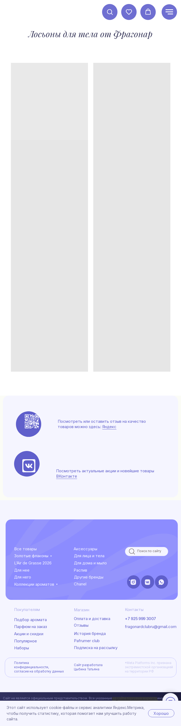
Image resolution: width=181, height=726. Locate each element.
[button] (110, 12)
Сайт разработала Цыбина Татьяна (88, 667)
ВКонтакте (66, 476)
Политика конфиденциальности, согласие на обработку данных (39, 667)
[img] (28, 465)
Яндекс (109, 426)
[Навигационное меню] (169, 12)
